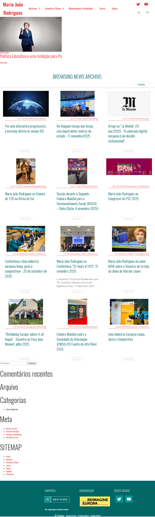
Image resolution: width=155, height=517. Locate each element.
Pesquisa (141, 84)
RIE (48, 499)
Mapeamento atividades (81, 8)
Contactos (10, 474)
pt (147, 12)
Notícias (33, 8)
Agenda (9, 471)
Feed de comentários (14, 434)
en (139, 12)
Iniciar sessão (11, 428)
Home (8, 456)
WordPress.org (12, 437)
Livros (102, 8)
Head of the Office (60, 499)
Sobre (114, 8)
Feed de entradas (12, 431)
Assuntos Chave (53, 8)
